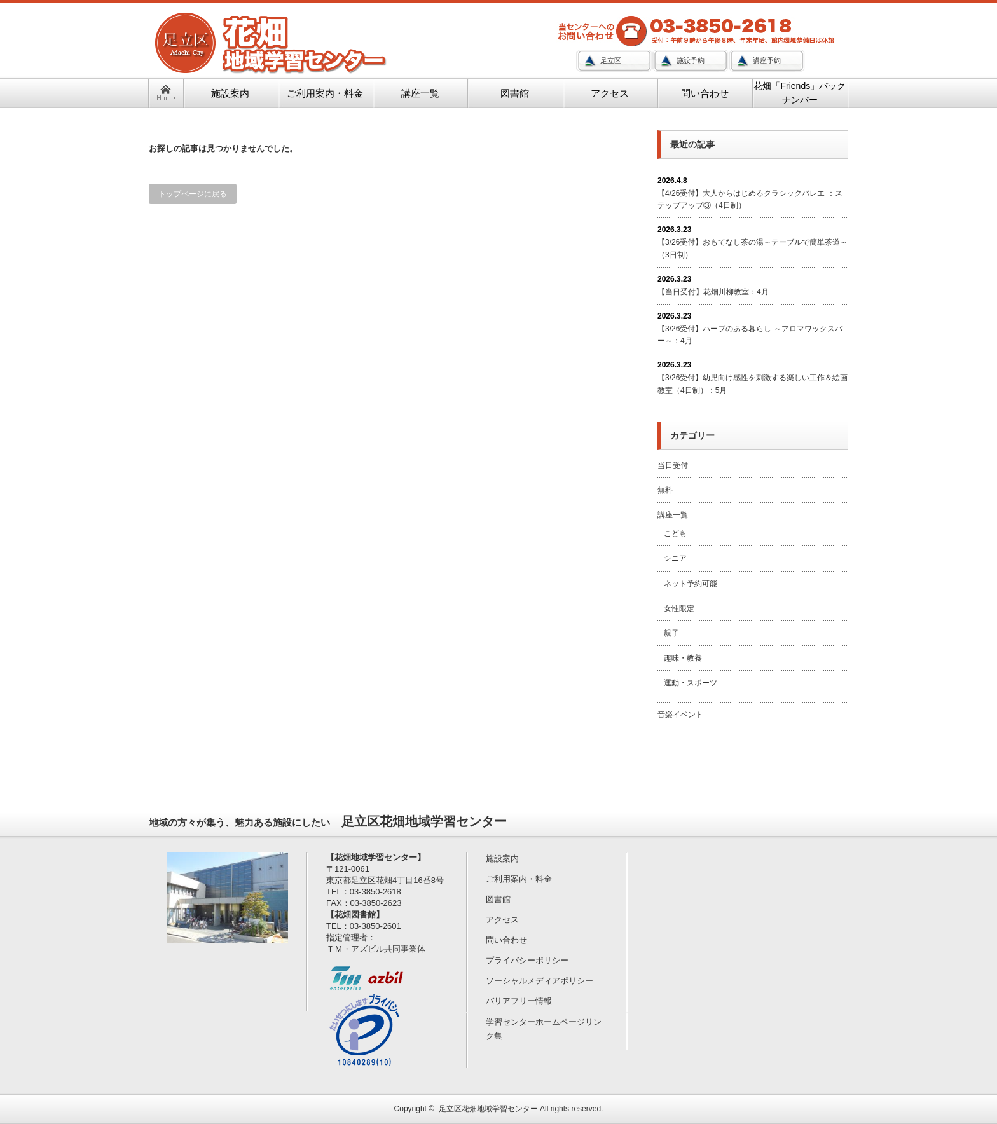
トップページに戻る (192, 193)
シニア (675, 558)
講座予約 (767, 60)
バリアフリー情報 (519, 1001)
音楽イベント (680, 714)
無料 (665, 490)
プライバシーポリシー (527, 960)
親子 (671, 633)
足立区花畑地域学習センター (488, 1108)
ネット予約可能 (690, 583)
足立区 (610, 60)
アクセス (502, 919)
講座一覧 (672, 515)
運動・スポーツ (690, 682)
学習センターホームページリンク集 (544, 1029)
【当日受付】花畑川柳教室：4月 (713, 291)
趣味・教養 (683, 658)
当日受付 (672, 465)
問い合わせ (506, 940)
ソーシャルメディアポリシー (539, 980)
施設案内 (502, 858)
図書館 (498, 899)
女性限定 (679, 608)
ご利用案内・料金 (519, 879)
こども (675, 533)
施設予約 (691, 60)
